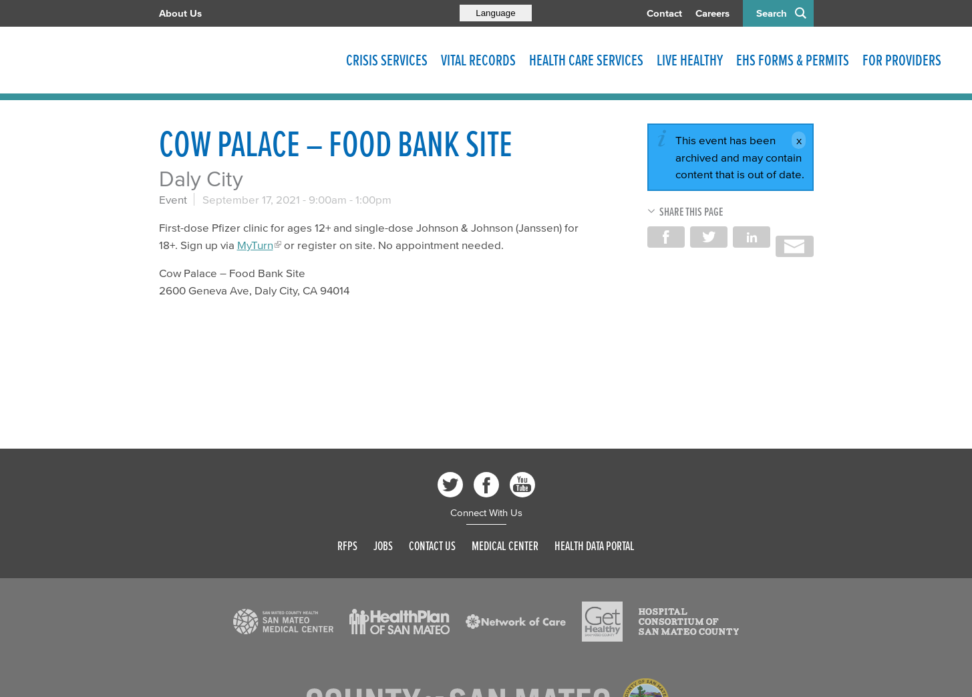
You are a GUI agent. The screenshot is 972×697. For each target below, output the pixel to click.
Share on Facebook (666, 237)
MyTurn (255, 244)
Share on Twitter (708, 237)
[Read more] (283, 621)
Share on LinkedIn (751, 237)
